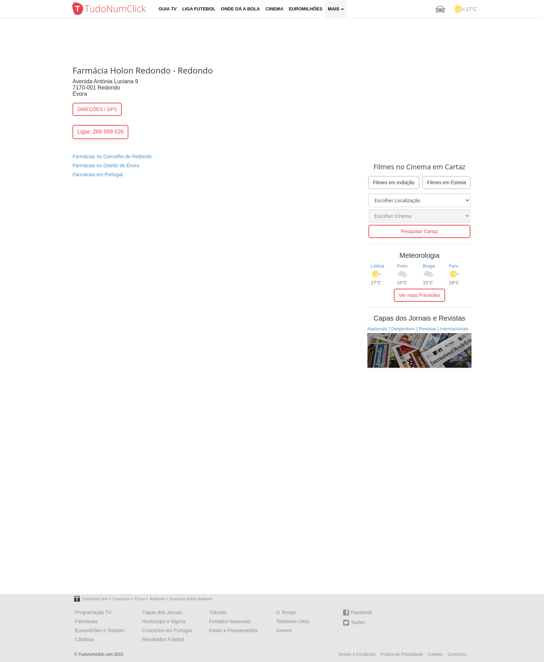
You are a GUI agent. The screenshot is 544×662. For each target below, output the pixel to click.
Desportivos (403, 328)
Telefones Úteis (292, 621)
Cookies (435, 654)
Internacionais (454, 328)
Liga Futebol (198, 8)
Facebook (357, 613)
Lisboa (377, 266)
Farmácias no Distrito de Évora (106, 165)
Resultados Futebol (163, 639)
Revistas (427, 328)
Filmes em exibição (394, 182)
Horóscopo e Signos (164, 621)
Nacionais (377, 328)
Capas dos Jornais (162, 612)
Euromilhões (306, 8)
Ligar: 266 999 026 (100, 132)
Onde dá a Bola (240, 8)
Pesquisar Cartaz (419, 231)
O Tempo (286, 612)
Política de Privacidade (402, 654)
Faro (453, 266)
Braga (429, 266)
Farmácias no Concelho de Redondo (112, 156)
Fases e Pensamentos (233, 630)
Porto (402, 266)
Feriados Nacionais (230, 621)
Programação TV (93, 612)
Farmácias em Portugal (98, 174)
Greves (284, 630)
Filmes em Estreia (446, 182)
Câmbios (84, 639)
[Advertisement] (277, 40)
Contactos (457, 654)
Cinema (274, 8)
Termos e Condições (356, 654)
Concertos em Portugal (167, 630)
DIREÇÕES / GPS (97, 109)
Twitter (354, 623)
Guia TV (168, 8)
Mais (336, 8)
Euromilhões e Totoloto (99, 630)
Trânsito (218, 612)
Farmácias (86, 621)
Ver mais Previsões (419, 295)
